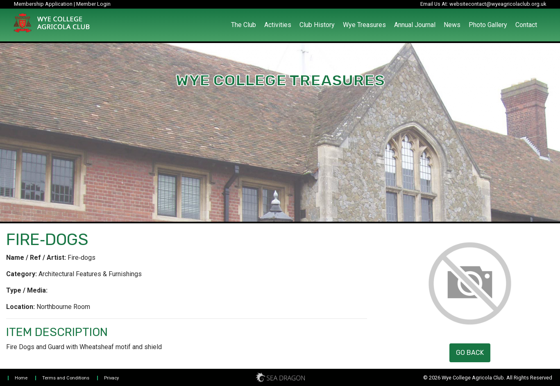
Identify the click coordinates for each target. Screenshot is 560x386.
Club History (317, 25)
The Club (243, 25)
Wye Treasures (364, 25)
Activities (277, 25)
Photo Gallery (488, 25)
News (452, 25)
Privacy (111, 378)
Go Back (470, 352)
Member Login (93, 4)
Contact (526, 25)
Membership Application (43, 4)
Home (21, 378)
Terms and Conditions (65, 378)
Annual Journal (414, 25)
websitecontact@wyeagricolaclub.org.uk (497, 4)
